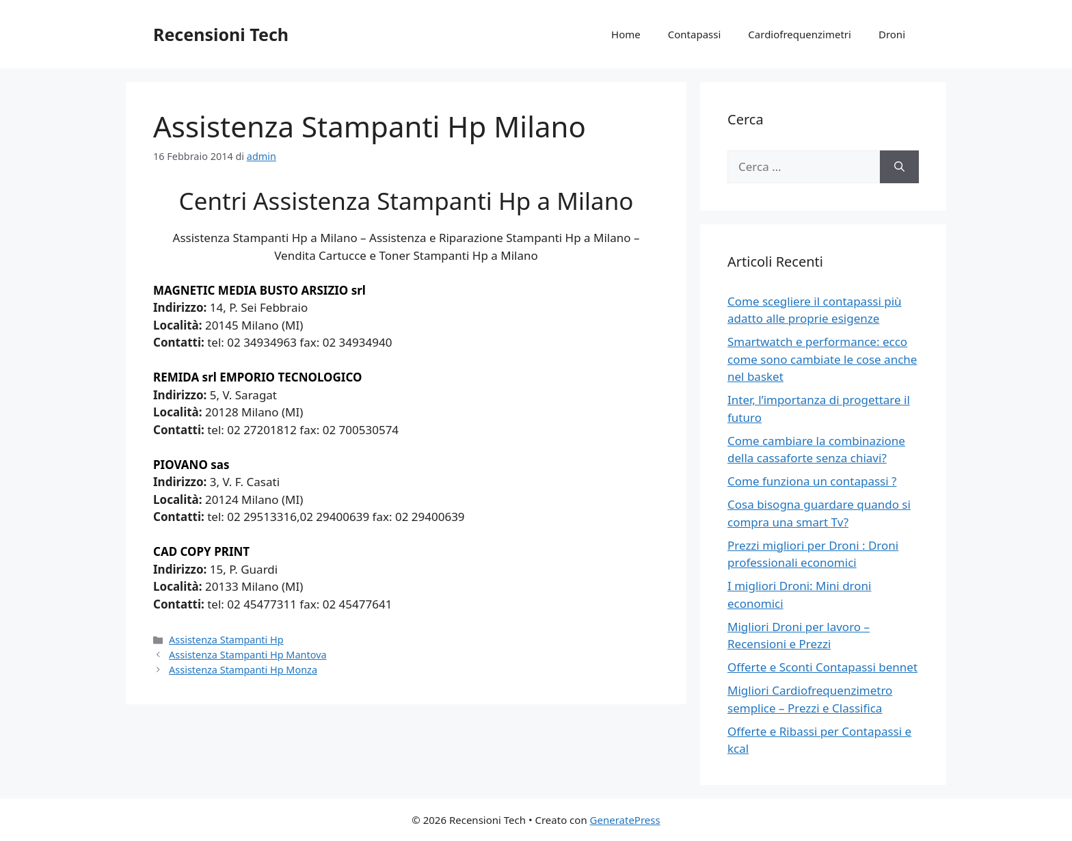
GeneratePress (625, 820)
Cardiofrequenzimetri (799, 34)
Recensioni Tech (221, 34)
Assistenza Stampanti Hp (226, 639)
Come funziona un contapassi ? (811, 481)
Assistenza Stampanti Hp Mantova (247, 654)
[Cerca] (899, 166)
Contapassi (694, 34)
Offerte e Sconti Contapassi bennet (822, 667)
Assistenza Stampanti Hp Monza (243, 669)
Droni (892, 34)
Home (626, 34)
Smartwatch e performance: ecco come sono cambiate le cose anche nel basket (822, 359)
